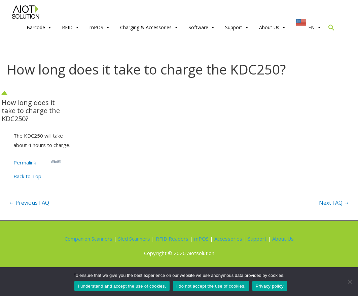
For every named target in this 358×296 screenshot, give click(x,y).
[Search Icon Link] (331, 29)
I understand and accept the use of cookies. (122, 286)
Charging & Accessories (149, 27)
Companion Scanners (88, 238)
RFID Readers (172, 238)
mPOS (100, 27)
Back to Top (27, 176)
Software (201, 27)
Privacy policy (270, 286)
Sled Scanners (134, 238)
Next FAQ (334, 202)
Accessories (228, 238)
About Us (272, 27)
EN (314, 27)
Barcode (39, 27)
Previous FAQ (29, 202)
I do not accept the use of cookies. (211, 286)
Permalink (37, 161)
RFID (70, 27)
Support (237, 27)
